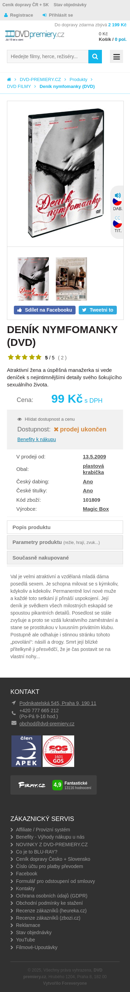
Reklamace (28, 925)
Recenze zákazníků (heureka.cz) (51, 910)
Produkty (78, 79)
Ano (88, 481)
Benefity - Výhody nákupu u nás (50, 837)
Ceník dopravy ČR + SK (25, 4)
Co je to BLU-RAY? (37, 852)
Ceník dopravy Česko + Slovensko (53, 859)
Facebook (26, 873)
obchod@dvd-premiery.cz (47, 723)
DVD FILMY (19, 86)
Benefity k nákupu (36, 439)
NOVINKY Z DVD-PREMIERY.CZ (52, 844)
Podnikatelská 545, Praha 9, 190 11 (57, 703)
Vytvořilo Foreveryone (65, 983)
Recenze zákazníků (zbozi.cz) (48, 918)
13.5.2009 (94, 456)
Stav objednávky (70, 4)
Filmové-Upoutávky (37, 947)
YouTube (25, 939)
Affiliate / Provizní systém (43, 829)
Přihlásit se (61, 15)
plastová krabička (93, 469)
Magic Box (96, 509)
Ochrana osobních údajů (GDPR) (51, 896)
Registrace (21, 15)
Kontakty (25, 888)
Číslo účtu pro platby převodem (49, 866)
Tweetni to (100, 310)
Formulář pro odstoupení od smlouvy (55, 881)
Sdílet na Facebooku (48, 310)
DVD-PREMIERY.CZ (40, 79)
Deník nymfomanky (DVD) (67, 86)
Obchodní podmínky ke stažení (49, 903)
